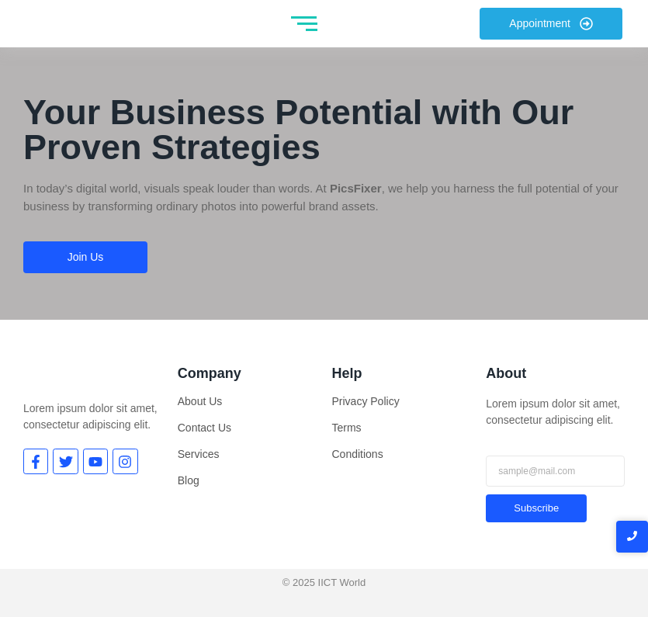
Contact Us (204, 427)
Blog (188, 480)
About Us (200, 401)
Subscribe (536, 508)
